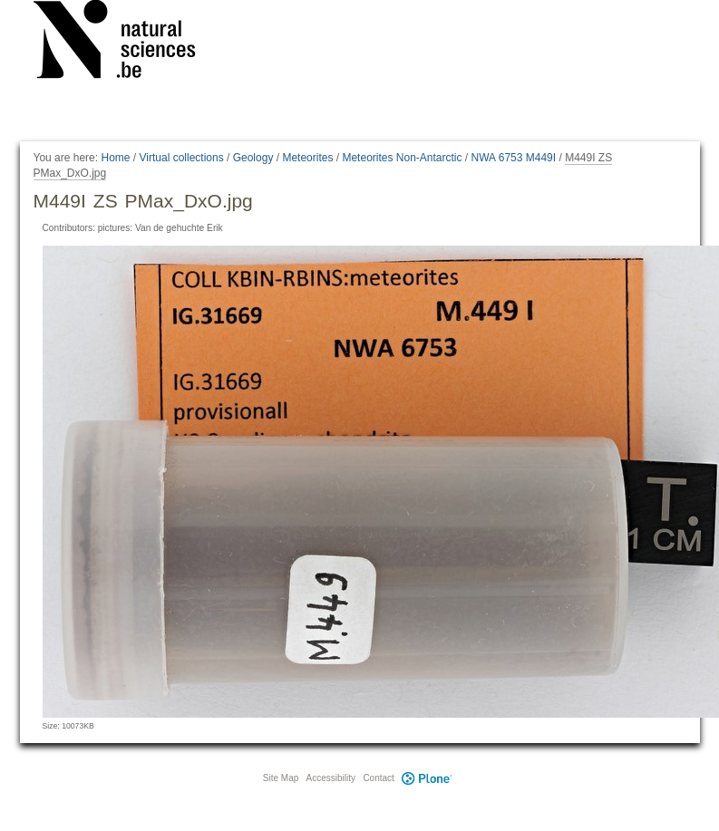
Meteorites (307, 157)
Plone (427, 778)
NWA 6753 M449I (514, 157)
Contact (378, 778)
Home (115, 157)
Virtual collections (182, 157)
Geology (253, 157)
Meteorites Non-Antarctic (402, 157)
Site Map (280, 778)
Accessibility (330, 778)
